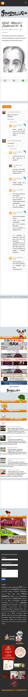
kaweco (9, 613)
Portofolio (23, 596)
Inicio (15, 297)
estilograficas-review (6, 609)
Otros (24, 593)
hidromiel (3, 613)
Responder (11, 119)
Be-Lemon (10, 690)
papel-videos (12, 617)
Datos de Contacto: (12, 447)
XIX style (3, 600)
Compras (9, 587)
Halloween (3, 594)
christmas (20, 604)
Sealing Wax (17, 598)
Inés (9, 112)
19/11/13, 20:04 (14, 112)
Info (9, 594)
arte (9, 600)
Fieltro (10, 591)
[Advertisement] (14, 313)
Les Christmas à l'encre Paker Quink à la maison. (17, 437)
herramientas (23, 611)
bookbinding (4, 602)
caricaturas (14, 604)
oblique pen (10, 615)
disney (20, 606)
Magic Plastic (16, 594)
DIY (20, 587)
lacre (13, 613)
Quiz (17, 29)
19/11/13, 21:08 (16, 140)
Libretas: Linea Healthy (13, 470)
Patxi (12, 596)
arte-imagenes (16, 600)
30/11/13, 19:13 (18, 258)
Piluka (9, 140)
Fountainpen (16, 591)
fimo (5, 611)
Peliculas (17, 596)
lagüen (25, 613)
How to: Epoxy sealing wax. (14, 426)
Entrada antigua (23, 297)
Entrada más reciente (6, 297)
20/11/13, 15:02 (17, 166)
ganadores (13, 611)
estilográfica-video (18, 609)
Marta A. (15, 190)
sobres (15, 619)
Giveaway (23, 591)
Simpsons (24, 598)
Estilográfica (15, 589)
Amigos (3, 587)
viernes (14, 621)
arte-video (24, 600)
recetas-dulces (5, 619)
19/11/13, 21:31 (17, 126)
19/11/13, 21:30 (17, 152)
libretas (3, 615)
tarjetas (20, 619)
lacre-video (19, 613)
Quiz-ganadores (8, 598)
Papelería (5, 596)
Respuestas (13, 122)
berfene (14, 125)
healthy (18, 611)
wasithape (18, 621)
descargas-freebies (13, 606)
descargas (4, 606)
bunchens (11, 602)
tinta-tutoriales (9, 621)
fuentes (8, 611)
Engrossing (7, 589)
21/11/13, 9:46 (18, 190)
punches (24, 617)
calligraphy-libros (6, 604)
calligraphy (23, 602)
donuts (25, 606)
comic (25, 604)
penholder (19, 617)
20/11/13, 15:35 (17, 179)
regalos (11, 619)
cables (16, 602)
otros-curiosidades (18, 615)
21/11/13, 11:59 (17, 213)
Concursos (13, 29)
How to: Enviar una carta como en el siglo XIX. (16, 459)
